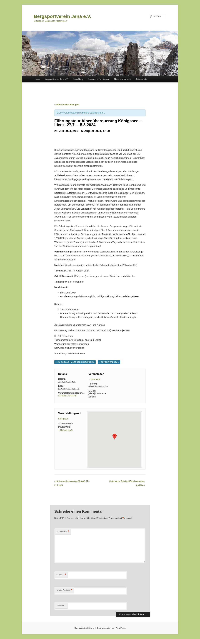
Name (61, 574)
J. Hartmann (94, 379)
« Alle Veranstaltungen (66, 104)
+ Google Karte (65, 430)
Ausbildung (78, 79)
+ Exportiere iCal (109, 362)
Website (60, 605)
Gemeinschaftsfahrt (67, 395)
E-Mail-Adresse (64, 590)
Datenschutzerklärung (84, 628)
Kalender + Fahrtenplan (98, 79)
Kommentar (63, 531)
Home (37, 79)
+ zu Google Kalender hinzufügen (75, 362)
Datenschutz (141, 79)
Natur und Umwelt (122, 79)
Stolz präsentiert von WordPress (111, 628)
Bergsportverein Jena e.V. (62, 16)
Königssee (63, 418)
